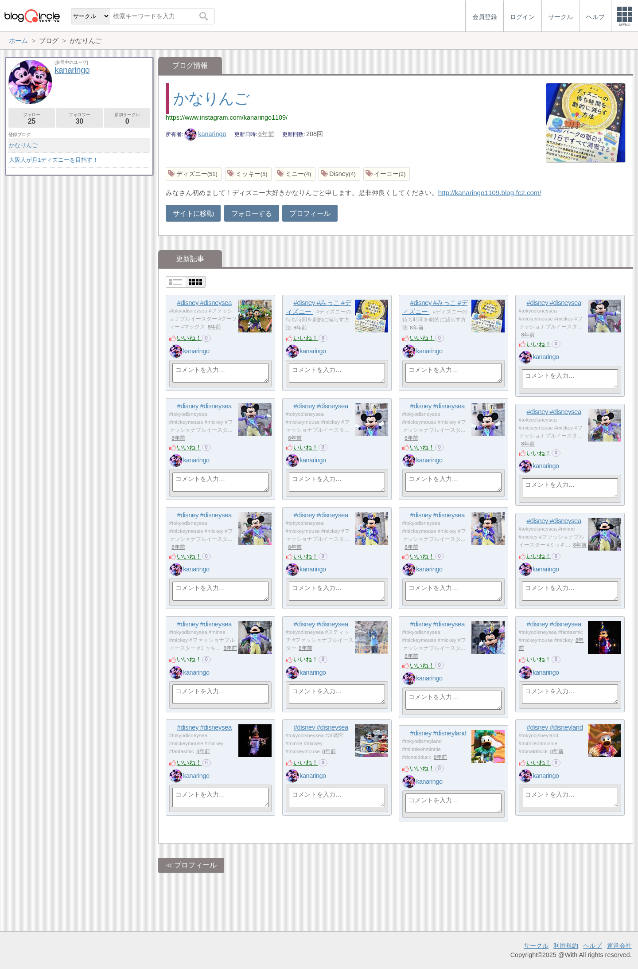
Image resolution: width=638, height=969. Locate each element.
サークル (536, 945)
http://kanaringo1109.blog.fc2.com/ (489, 192)
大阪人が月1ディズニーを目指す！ (53, 159)
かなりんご (211, 98)
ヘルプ (592, 945)
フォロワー (79, 118)
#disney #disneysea (204, 302)
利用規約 (565, 945)
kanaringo (205, 133)
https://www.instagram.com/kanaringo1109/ (227, 117)
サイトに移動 (193, 213)
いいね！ (189, 337)
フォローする (251, 213)
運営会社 (619, 945)
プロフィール (309, 213)
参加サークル (127, 118)
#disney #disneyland (555, 727)
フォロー (31, 118)
